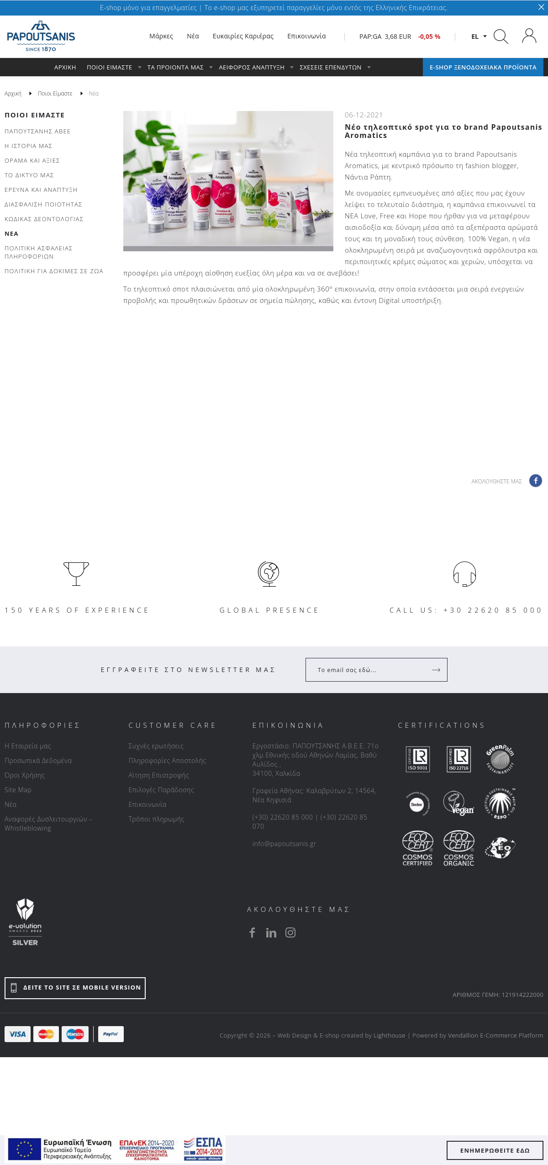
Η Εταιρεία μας (28, 745)
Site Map (18, 789)
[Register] (437, 669)
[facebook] (252, 932)
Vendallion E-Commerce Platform (495, 1035)
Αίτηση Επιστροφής (158, 775)
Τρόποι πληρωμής (156, 819)
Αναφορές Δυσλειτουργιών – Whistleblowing (49, 823)
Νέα (10, 804)
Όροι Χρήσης (25, 775)
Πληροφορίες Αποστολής (167, 760)
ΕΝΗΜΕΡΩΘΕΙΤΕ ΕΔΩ (495, 1150)
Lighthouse (390, 1035)
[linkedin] (271, 932)
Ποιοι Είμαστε (35, 114)
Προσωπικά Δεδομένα (38, 760)
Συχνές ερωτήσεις (156, 745)
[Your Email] (370, 669)
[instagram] (290, 932)
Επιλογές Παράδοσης (161, 789)
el (475, 36)
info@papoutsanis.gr (284, 843)
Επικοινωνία (147, 804)
